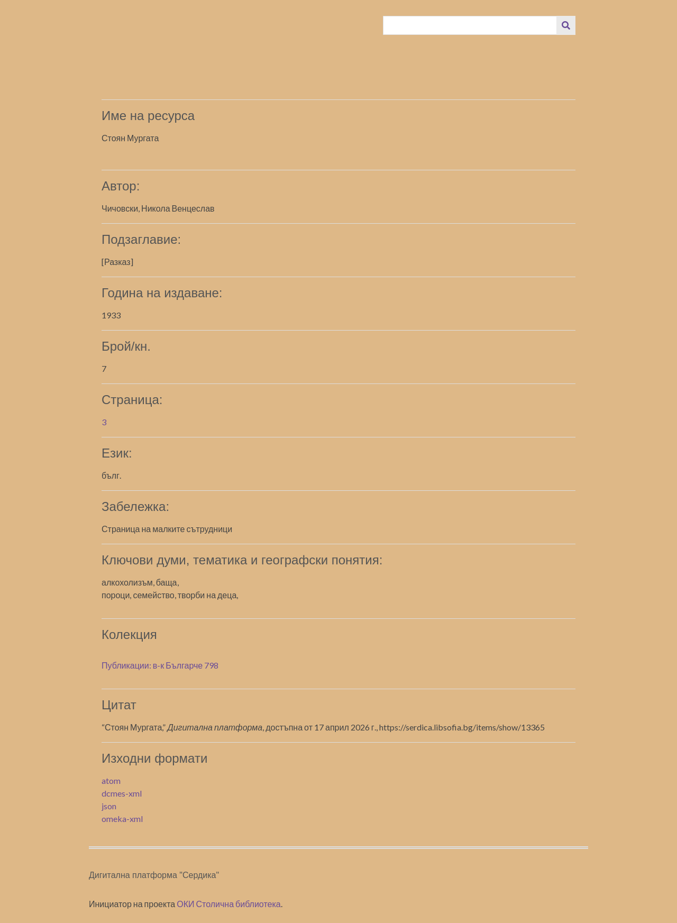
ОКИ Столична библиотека (229, 904)
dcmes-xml (122, 793)
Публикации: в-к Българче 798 (160, 665)
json (109, 806)
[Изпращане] (565, 25)
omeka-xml (122, 819)
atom (111, 780)
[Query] (470, 25)
